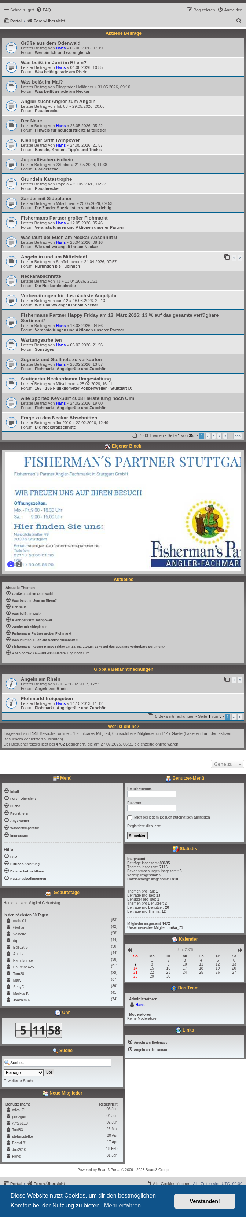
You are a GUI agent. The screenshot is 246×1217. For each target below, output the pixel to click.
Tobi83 (61, 106)
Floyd (16, 1156)
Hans (61, 48)
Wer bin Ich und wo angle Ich (62, 52)
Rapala (62, 184)
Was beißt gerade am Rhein (61, 72)
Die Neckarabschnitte (55, 285)
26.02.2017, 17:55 (84, 684)
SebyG (19, 987)
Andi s (18, 954)
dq (15, 941)
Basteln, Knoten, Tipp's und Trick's (68, 149)
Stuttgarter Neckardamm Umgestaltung (66, 379)
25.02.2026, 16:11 (96, 384)
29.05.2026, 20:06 (88, 106)
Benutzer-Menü (184, 779)
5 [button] (225, 435)
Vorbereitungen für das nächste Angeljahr (69, 295)
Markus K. (21, 994)
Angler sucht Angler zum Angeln (58, 101)
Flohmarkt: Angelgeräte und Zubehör (70, 369)
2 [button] (208, 435)
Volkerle (19, 934)
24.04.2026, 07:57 (100, 262)
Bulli (59, 684)
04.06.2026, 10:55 (86, 67)
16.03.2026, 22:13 (89, 300)
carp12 (62, 300)
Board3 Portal (109, 1170)
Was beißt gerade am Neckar (62, 91)
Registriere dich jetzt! (144, 826)
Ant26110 (20, 1123)
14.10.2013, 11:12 (86, 703)
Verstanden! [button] (205, 1201)
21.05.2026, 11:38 (91, 164)
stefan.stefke (22, 1137)
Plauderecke (47, 111)
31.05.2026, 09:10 (114, 87)
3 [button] (213, 435)
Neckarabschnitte (41, 276)
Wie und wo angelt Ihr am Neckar (66, 246)
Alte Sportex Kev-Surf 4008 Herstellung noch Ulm (77, 398)
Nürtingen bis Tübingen (57, 266)
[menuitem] (43, 9)
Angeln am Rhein (40, 679)
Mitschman (65, 203)
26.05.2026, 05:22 (86, 126)
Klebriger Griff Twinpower (50, 140)
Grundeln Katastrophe (46, 179)
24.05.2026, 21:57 (86, 145)
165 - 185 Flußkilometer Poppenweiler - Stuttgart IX (83, 388)
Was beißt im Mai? (42, 82)
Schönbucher (68, 262)
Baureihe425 (23, 967)
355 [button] (237, 435)
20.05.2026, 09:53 (96, 203)
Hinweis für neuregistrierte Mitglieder (70, 130)
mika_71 (19, 1110)
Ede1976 (20, 947)
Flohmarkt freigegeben (47, 698)
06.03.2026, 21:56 (86, 345)
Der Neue (31, 121)
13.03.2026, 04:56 (86, 325)
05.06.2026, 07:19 (86, 48)
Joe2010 (63, 422)
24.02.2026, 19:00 (86, 403)
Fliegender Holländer (74, 87)
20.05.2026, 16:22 (89, 184)
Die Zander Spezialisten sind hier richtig (73, 208)
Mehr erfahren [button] (122, 1205)
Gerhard (20, 928)
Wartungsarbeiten (41, 340)
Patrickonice (23, 961)
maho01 (19, 921)
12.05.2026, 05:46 (86, 223)
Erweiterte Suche (19, 1080)
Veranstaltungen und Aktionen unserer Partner (79, 227)
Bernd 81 (19, 1143)
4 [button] (219, 435)
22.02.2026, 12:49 (92, 422)
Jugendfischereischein (47, 159)
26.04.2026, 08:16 (86, 242)
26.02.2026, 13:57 (86, 364)
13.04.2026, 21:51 (81, 281)
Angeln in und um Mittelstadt (54, 257)
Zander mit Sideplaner (46, 198)
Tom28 (18, 974)
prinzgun (19, 1117)
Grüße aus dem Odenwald (51, 43)
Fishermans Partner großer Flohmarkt (64, 218)
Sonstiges (44, 349)
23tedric (63, 164)
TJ (58, 281)
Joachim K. (22, 1000)
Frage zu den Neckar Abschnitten (59, 417)
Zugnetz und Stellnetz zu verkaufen (61, 359)
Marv (17, 980)
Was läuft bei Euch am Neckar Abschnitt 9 (69, 237)
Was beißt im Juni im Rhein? (54, 62)
